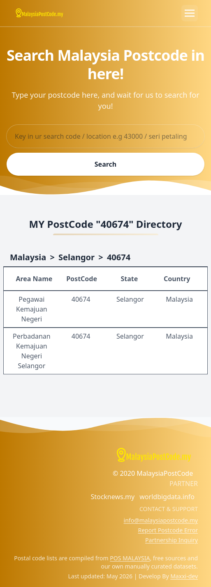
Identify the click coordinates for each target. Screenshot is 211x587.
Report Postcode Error (168, 530)
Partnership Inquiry (171, 540)
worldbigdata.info (167, 496)
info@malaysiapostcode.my (161, 520)
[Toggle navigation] (189, 13)
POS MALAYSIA (130, 558)
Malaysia (28, 257)
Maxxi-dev (184, 576)
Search (105, 164)
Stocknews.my (112, 496)
